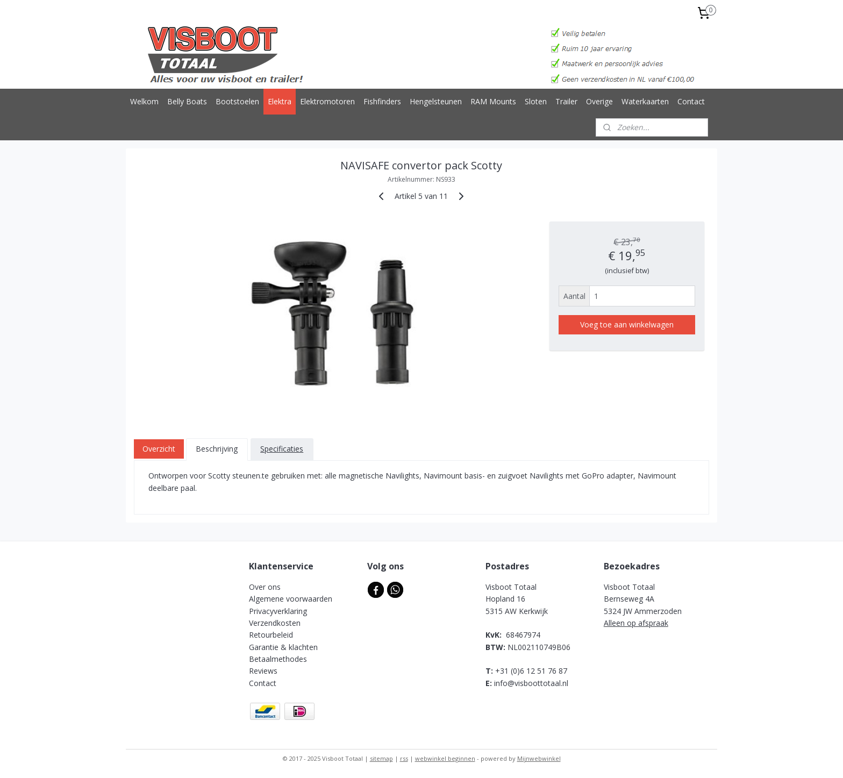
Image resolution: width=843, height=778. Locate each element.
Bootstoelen (237, 101)
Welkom (144, 101)
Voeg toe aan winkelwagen (627, 324)
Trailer (566, 101)
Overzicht (158, 449)
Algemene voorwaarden (290, 599)
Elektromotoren (327, 101)
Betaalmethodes (278, 659)
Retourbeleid (271, 635)
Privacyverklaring (278, 611)
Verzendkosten (275, 623)
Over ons (265, 587)
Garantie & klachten (283, 647)
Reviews (263, 671)
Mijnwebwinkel (539, 758)
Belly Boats (187, 101)
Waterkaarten (645, 101)
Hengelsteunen (436, 101)
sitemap (381, 758)
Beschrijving (217, 449)
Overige (599, 101)
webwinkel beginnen (445, 758)
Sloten (536, 101)
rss (404, 758)
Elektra (279, 101)
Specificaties (281, 449)
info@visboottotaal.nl (531, 683)
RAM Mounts (493, 101)
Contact (691, 101)
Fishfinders (382, 101)
